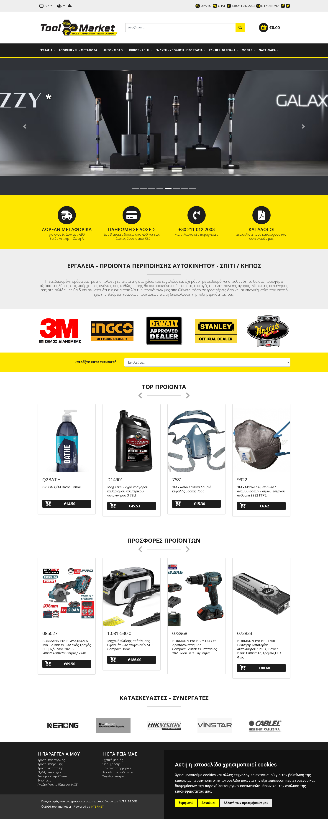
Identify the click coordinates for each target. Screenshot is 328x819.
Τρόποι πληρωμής (50, 764)
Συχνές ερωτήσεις (114, 776)
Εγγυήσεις (44, 780)
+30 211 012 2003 (241, 6)
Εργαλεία (46, 50)
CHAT (219, 6)
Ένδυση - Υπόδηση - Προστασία (179, 50)
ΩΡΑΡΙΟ (203, 6)
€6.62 (254, 506)
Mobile (247, 50)
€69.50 (60, 663)
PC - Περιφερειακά (222, 50)
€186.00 (125, 659)
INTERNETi (97, 806)
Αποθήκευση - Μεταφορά (78, 50)
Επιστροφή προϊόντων (53, 776)
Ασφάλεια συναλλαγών (117, 772)
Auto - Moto (113, 50)
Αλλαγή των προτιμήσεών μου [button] (246, 803)
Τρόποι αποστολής (50, 768)
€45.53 (125, 506)
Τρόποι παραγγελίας (51, 760)
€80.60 (255, 667)
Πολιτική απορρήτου (116, 768)
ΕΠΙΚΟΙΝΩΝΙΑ (267, 6)
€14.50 (60, 503)
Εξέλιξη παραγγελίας (51, 772)
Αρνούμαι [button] (208, 803)
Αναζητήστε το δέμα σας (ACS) (58, 784)
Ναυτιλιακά (267, 50)
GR (44, 6)
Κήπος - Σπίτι (139, 50)
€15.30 (190, 503)
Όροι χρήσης (111, 764)
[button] (24, 126)
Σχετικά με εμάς (112, 760)
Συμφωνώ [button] (186, 803)
